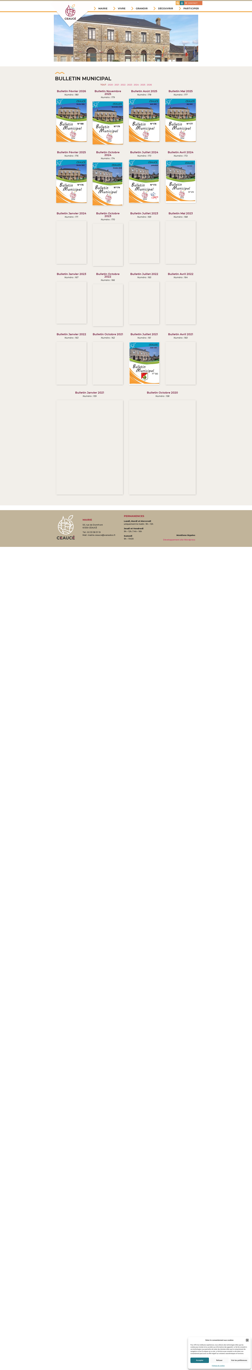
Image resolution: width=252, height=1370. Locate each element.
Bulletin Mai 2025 (181, 91)
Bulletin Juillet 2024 (144, 152)
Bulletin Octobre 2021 (108, 334)
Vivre (122, 8)
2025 (142, 85)
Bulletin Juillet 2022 (144, 274)
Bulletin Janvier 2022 (71, 334)
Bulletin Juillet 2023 (144, 213)
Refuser (219, 1360)
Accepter (199, 1360)
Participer (191, 8)
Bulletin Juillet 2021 (144, 334)
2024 (136, 85)
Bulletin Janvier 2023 (71, 274)
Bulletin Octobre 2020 (162, 392)
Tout (103, 85)
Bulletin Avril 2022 (180, 274)
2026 (149, 85)
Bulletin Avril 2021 (180, 334)
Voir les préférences (239, 1360)
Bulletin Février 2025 (71, 152)
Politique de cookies (218, 1366)
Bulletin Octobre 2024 (108, 154)
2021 (117, 85)
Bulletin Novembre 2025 (108, 92)
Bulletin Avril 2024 (180, 152)
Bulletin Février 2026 (71, 91)
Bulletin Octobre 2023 (108, 215)
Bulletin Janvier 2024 (71, 213)
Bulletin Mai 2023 (181, 213)
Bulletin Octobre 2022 (108, 275)
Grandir (142, 8)
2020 (110, 85)
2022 (123, 85)
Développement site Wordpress (179, 540)
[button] (247, 1340)
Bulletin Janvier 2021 (89, 392)
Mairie (103, 8)
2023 (129, 85)
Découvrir (166, 8)
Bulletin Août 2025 (144, 91)
